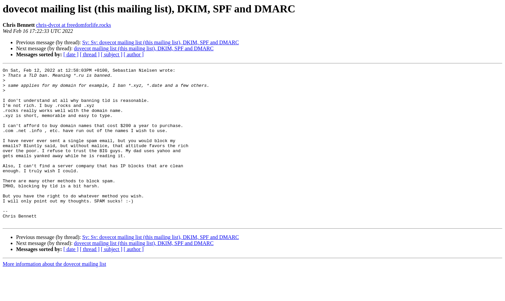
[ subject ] (111, 54)
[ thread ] (90, 54)
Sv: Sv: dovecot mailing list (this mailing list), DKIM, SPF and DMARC (160, 42)
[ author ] (134, 54)
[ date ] (70, 54)
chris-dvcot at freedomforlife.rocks (73, 25)
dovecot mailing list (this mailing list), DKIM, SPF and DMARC (143, 48)
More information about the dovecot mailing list (54, 295)
